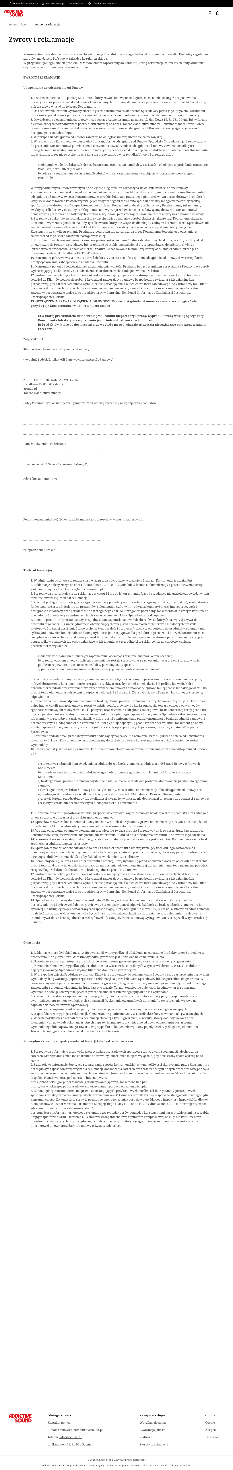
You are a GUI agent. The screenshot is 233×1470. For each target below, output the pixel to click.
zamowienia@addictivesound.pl (80, 1430)
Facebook (211, 1437)
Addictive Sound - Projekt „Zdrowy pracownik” (166, 1465)
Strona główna (18, 24)
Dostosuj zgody (96, 1465)
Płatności (146, 1437)
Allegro (210, 1430)
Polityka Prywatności (53, 1465)
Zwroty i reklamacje (154, 1444)
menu (225, 13)
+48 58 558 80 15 (70, 1437)
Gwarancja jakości (152, 1430)
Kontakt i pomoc (59, 1423)
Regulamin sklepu (76, 1465)
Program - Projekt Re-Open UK (123, 1465)
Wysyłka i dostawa (153, 1423)
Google (210, 1423)
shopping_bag (217, 13)
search (210, 13)
